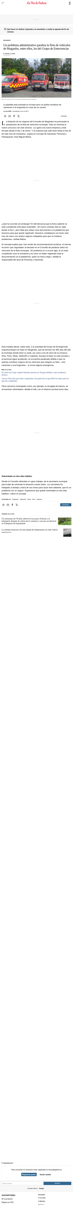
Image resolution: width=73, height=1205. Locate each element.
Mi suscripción (7, 1199)
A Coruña (41, 1198)
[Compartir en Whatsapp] (5, 116)
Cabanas (39, 499)
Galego (41, 1188)
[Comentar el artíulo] (64, 116)
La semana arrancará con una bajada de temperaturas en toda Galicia (30, 530)
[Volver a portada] (36, 3)
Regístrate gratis (29, 1174)
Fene (33, 499)
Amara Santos (6, 532)
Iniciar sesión (45, 1174)
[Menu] (3, 3)
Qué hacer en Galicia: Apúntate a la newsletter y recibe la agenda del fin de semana (38, 30)
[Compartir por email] (10, 116)
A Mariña (41, 1201)
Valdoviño (23, 499)
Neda (29, 499)
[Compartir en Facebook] (14, 116)
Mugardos (15, 499)
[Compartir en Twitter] (18, 116)
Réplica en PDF (8, 1202)
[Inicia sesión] (69, 3)
